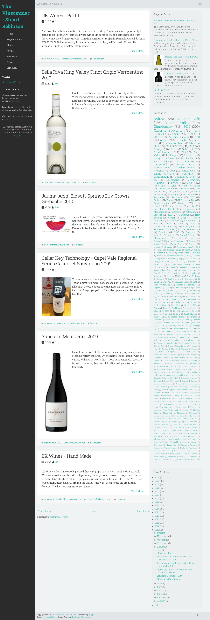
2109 (173, 337)
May (159, 586)
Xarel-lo (165, 360)
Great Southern (163, 152)
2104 (155, 372)
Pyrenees (176, 182)
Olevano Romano (160, 427)
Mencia (194, 267)
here (6, 119)
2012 (190, 134)
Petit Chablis (184, 430)
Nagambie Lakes (174, 250)
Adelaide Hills (61, 499)
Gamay (168, 223)
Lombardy (175, 410)
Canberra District (191, 185)
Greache (171, 346)
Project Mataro (14, 39)
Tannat (187, 250)
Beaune (182, 340)
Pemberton (159, 229)
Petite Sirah (193, 352)
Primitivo (196, 253)
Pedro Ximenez (170, 430)
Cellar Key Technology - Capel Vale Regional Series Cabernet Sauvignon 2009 (89, 261)
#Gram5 (177, 293)
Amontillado (185, 372)
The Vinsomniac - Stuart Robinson (16, 16)
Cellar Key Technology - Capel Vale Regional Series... (174, 571)
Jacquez (165, 349)
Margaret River (79, 323)
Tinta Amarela (179, 358)
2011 (179, 146)
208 (161, 337)
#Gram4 (167, 293)
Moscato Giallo (178, 416)
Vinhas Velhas (174, 454)
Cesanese (157, 381)
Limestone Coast (164, 209)
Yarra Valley (161, 161)
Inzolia (170, 404)
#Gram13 (171, 290)
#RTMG (170, 369)
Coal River (161, 267)
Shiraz (85, 59)
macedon (192, 261)
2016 (197, 130)
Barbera (158, 200)
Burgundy (169, 314)
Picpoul (73, 59)
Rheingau (193, 355)
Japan (178, 404)
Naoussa (193, 422)
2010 (58, 59)
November (162, 536)
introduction (158, 363)
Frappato (157, 320)
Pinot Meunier (169, 258)
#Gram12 (157, 311)
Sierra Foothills (190, 305)
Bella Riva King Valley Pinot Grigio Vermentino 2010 (93, 75)
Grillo (179, 320)
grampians (193, 360)
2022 (160, 191)
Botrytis (180, 276)
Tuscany (157, 451)
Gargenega (168, 320)
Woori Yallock (159, 457)
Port (176, 433)
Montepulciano (161, 238)
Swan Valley (158, 445)
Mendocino (158, 416)
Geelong (157, 395)
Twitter (156, 360)
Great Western (160, 285)
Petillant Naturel (160, 305)
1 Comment (78, 245)
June (159, 583)
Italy (192, 206)
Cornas (165, 317)
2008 (172, 170)
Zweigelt (183, 360)
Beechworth (184, 264)
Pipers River (166, 433)
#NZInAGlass (159, 369)
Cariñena (182, 375)
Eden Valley (186, 167)
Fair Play (167, 282)
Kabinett (194, 404)
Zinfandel (160, 255)
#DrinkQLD (179, 366)
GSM (195, 282)
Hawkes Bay (180, 302)
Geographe (177, 197)
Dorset (156, 390)
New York (165, 424)
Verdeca (186, 451)
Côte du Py (183, 387)
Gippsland (176, 395)
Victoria (196, 250)
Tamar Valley (172, 445)
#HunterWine (159, 244)
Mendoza (184, 349)
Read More (137, 50)
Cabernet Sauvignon (64, 323)
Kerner (156, 407)
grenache (53, 245)
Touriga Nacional (161, 261)
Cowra (196, 229)
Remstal (157, 436)
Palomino (157, 430)
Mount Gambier (160, 419)
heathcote (176, 212)
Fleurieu (160, 250)
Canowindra (170, 375)
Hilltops (182, 200)
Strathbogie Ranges (180, 442)
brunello (194, 457)
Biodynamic (190, 220)
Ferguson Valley (182, 282)
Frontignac (194, 392)
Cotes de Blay (161, 387)
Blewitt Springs (194, 340)
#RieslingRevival (177, 244)
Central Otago (183, 253)
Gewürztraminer (162, 203)
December (162, 532)
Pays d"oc (160, 325)
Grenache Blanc (182, 346)
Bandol (174, 340)
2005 (176, 232)
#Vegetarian (185, 334)
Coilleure (194, 381)
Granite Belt (187, 158)
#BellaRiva (193, 363)
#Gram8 (159, 296)
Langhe (175, 407)
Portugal (184, 433)
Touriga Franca (170, 448)
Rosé (90, 499)
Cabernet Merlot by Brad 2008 (179, 73)
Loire (187, 320)
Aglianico (170, 276)
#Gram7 (196, 293)
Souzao (157, 308)
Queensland (178, 328)
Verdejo (194, 451)
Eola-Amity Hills (184, 390)
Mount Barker (159, 270)
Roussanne (190, 194)
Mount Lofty (173, 270)
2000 (168, 296)
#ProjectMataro (50, 443)
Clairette (185, 381)
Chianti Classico (190, 314)
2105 (167, 337)
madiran (180, 459)
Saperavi (189, 328)
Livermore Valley (160, 410)
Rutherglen (192, 285)
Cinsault (192, 238)
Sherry (167, 442)
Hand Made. (177, 401)
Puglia (183, 355)
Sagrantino (158, 287)
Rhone (183, 436)
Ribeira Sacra (158, 439)
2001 (195, 334)
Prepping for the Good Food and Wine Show (176, 40)
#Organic (182, 203)
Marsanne (183, 214)
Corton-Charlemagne (192, 384)
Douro (164, 390)
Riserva (169, 439)
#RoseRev (191, 212)
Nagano (184, 422)
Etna (195, 390)
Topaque (184, 445)
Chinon (166, 381)
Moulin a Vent (192, 416)
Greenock (174, 220)
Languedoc (183, 267)
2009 (46, 323)
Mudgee (173, 155)
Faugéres (157, 392)
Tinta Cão (179, 287)
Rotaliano (177, 439)
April (159, 590)
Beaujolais (172, 264)
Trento (182, 448)
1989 (183, 369)
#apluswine (159, 276)
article (52, 323)
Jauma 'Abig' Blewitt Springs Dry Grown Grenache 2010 (85, 198)
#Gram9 (193, 366)
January (161, 600)
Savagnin (157, 358)
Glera (168, 302)
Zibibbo (174, 360)
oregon (169, 363)
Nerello (156, 424)
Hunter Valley (162, 167)
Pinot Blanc (176, 305)
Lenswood (185, 407)
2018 (197, 137)
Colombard (158, 384)
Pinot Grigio (64, 182)
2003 (175, 311)
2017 (156, 137)
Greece (188, 398)
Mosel (156, 352)
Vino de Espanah (190, 454)
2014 (163, 134)
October (161, 539)
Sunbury (194, 442)
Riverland (168, 247)
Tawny (165, 308)
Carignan (190, 232)
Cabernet (65, 59)
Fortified (193, 317)
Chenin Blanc (171, 299)
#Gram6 (186, 293)
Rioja (79, 59)
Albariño (184, 311)
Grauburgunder (177, 398)
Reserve (175, 436)
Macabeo (196, 320)
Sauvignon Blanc (175, 143)
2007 (52, 59)
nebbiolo (188, 209)
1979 (177, 369)
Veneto (168, 331)
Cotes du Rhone (189, 299)
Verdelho (158, 235)
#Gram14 (182, 290)
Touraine (157, 448)
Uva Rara (166, 451)
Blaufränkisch (191, 296)
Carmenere (193, 375)
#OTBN (193, 331)
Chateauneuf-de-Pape (189, 343)
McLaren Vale (63, 245)
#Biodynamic (159, 264)
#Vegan (172, 217)
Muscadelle (165, 352)
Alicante (189, 337)
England (172, 390)
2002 (167, 311)
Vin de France (159, 454)
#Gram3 (157, 293)
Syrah (109, 499)
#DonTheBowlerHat (161, 366)
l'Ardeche (165, 459)
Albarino (180, 337)
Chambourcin (172, 343)
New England (186, 226)
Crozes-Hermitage (179, 317)
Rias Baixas (192, 436)
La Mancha (166, 407)
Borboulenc (158, 375)
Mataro (159, 322)
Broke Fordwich (193, 276)
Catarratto (157, 378)
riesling (164, 140)
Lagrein (168, 241)
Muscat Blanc (187, 270)
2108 (161, 372)
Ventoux (177, 451)
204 (196, 369)
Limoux (194, 407)
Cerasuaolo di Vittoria (189, 378)
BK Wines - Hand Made (67, 456)
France (170, 200)
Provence (174, 355)
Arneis (171, 253)
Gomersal (185, 395)
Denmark (157, 241)
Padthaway (192, 427)
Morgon (194, 349)
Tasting (169, 287)
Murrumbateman (190, 419)
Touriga (186, 308)
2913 (167, 372)
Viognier (159, 170)
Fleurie (165, 392)
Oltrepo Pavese (178, 427)
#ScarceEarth (158, 334)
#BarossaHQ (180, 363)
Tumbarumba (191, 273)
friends (156, 459)
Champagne (190, 279)
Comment (169, 384)
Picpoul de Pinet (160, 355)
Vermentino (75, 182)
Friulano (184, 392)
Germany (157, 302)
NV (156, 179)
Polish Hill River (163, 328)
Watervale (161, 253)
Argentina (165, 340)
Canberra (160, 279)
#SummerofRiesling (175, 255)
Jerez (186, 404)
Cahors (159, 343)
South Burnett (191, 258)
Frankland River (185, 176)
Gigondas (165, 395)
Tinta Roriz (193, 358)
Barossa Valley (177, 123)
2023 (170, 214)
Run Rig (195, 439)
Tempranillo (161, 164)
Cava (178, 314)
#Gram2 (193, 290)
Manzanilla (181, 413)
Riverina (163, 232)
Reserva (166, 436)
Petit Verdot (175, 206)
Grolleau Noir (165, 401)
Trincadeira (193, 448)
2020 (170, 191)
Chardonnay (72, 499)
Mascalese (193, 413)
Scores (10, 62)
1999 (190, 369)
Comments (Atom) (59, 516)
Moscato (157, 247)
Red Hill (194, 433)
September (162, 543)
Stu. (57, 21)
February (161, 597)
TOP (199, 615)
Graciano (192, 244)
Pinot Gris (82, 499)
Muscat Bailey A (160, 422)
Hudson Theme (50, 617)
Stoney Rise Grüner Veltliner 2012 (181, 56)
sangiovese (188, 170)
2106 (189, 255)
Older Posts (143, 511)
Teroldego (176, 308)
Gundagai (193, 346)
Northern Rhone (191, 424)
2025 (155, 337)
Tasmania (159, 197)
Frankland (174, 392)
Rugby (186, 439)
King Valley (54, 182)
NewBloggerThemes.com (80, 617)
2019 (191, 146)
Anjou (195, 372)
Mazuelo (174, 349)
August (160, 546)
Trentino (178, 261)
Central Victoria (174, 279)
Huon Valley (189, 401)
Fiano (192, 223)
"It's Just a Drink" (162, 90)
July (159, 550)
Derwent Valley (159, 346)
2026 (157, 477)
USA (188, 287)
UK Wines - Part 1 (60, 15)
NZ (172, 285)
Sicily (180, 223)
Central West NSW (171, 378)
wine (195, 308)
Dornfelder (193, 387)
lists (173, 459)
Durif (198, 247)
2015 (186, 126)
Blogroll (11, 45)
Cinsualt (176, 381)
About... (10, 50)
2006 (46, 59)
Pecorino (171, 325)
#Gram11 (160, 290)
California (196, 264)
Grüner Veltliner (163, 226)
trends (197, 459)
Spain (172, 229)
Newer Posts (44, 511)
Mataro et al (68, 443)
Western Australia (184, 247)
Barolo (194, 311)
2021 (198, 188)
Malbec (191, 182)
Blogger (17, 135)
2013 (176, 134)
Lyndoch (186, 410)
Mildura (167, 416)
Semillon (189, 155)
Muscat (175, 352)
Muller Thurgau (175, 419)
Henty (156, 349)
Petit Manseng (184, 325)
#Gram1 (196, 287)
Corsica (178, 384)
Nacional (174, 422)
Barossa (158, 214)
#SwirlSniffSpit (172, 334)
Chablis (157, 299)
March (160, 593)
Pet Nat (193, 302)
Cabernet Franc (166, 188)
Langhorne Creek (164, 158)
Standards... (13, 56)
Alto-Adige (178, 296)
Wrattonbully (161, 176)
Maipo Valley (168, 413)
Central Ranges (188, 235)
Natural (183, 352)
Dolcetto (172, 267)
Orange (158, 149)
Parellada (196, 322)
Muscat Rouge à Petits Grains (177, 322)
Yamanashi (183, 457)
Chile (156, 317)
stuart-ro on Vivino (11, 82)
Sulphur (167, 358)
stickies (189, 459)
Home (10, 33)
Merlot (189, 149)
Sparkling (188, 173)
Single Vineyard (99, 499)
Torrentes (193, 445)
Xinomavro (172, 457)
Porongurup (180, 241)
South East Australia (171, 273)
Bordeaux (157, 314)
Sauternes (157, 442)
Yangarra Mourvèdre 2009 (70, 336)
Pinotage (196, 325)
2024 (183, 217)
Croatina (173, 387)
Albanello (175, 372)
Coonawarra (173, 179)
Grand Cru (165, 398)
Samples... (12, 67)
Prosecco (192, 241)
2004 (156, 223)
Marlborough (160, 212)
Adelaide (179, 238)
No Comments (98, 59)
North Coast (177, 424)
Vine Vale (181, 331)
